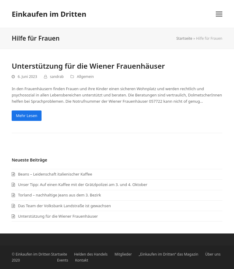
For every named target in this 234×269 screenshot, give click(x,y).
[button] (219, 13)
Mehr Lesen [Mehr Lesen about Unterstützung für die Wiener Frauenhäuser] (26, 115)
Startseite (184, 38)
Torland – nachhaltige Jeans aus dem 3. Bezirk (59, 195)
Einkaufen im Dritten (49, 14)
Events (62, 260)
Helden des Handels (91, 254)
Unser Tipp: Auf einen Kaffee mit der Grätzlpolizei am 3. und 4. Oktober (82, 184)
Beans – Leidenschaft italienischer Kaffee (55, 174)
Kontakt (81, 260)
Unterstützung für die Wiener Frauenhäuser (88, 66)
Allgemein (85, 76)
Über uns (213, 254)
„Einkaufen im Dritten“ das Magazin (168, 254)
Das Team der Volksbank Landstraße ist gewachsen (64, 205)
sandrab (57, 76)
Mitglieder (123, 254)
